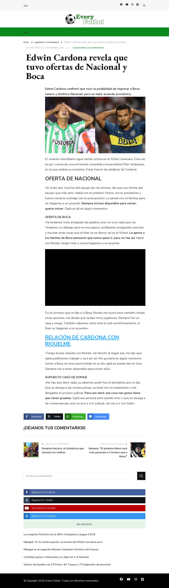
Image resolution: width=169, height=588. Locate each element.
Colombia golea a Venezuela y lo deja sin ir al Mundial (56, 557)
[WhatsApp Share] (75, 416)
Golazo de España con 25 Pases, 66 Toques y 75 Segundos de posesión (67, 564)
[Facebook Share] (34, 416)
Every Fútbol (53, 581)
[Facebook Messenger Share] (98, 416)
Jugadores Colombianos (88, 47)
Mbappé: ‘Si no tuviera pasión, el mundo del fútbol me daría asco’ (63, 542)
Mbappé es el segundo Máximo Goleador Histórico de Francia (61, 549)
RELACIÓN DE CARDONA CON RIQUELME (82, 340)
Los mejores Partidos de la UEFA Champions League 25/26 (59, 534)
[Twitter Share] (54, 416)
